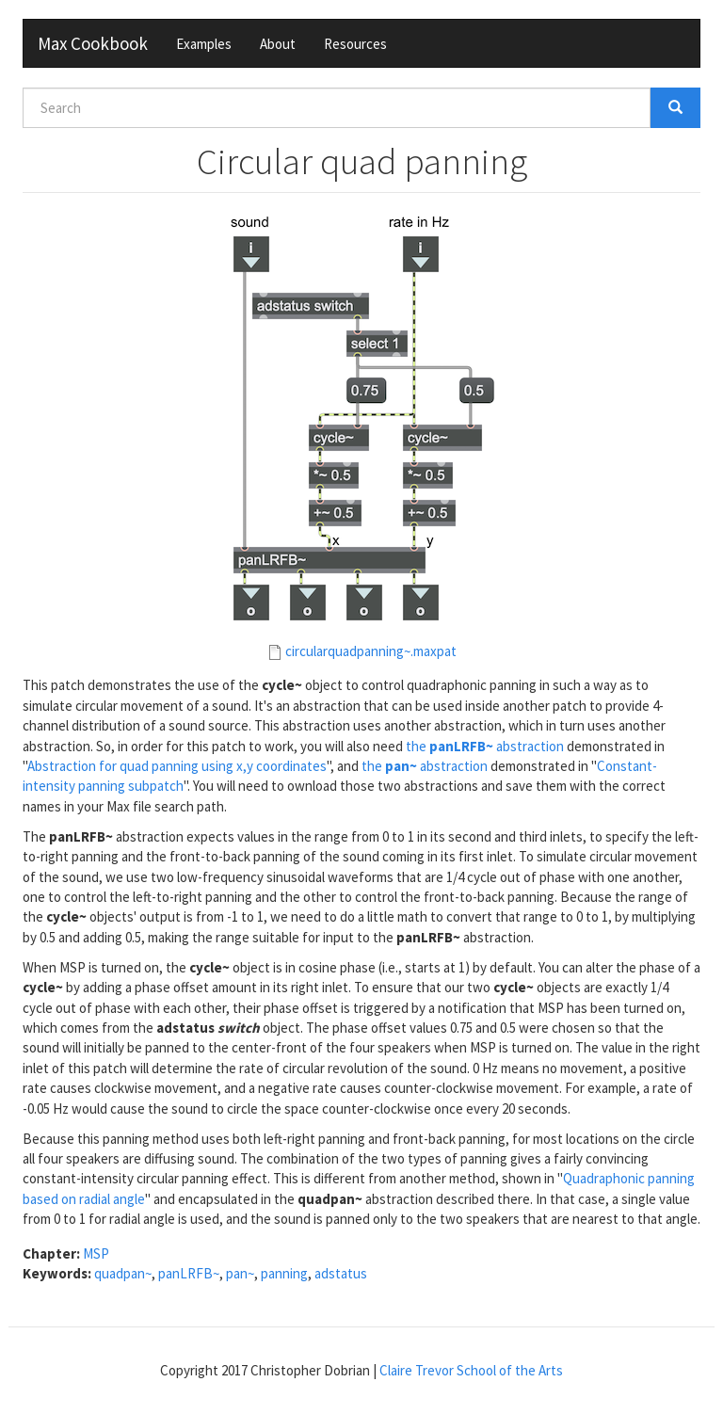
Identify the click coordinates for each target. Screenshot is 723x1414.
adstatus (340, 1273)
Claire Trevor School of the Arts (471, 1370)
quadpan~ (123, 1273)
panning (284, 1273)
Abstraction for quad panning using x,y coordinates (177, 766)
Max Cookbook (93, 43)
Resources (355, 44)
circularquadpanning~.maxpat (371, 651)
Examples (204, 44)
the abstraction (485, 746)
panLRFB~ (188, 1273)
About (278, 44)
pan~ (240, 1273)
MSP (96, 1253)
